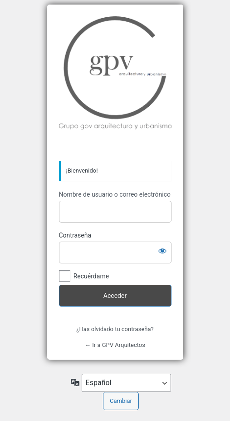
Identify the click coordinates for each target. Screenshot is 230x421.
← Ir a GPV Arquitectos (115, 345)
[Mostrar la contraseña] (162, 251)
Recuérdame (91, 276)
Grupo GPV (115, 82)
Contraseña (75, 235)
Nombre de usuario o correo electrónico (115, 194)
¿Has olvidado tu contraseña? (114, 329)
